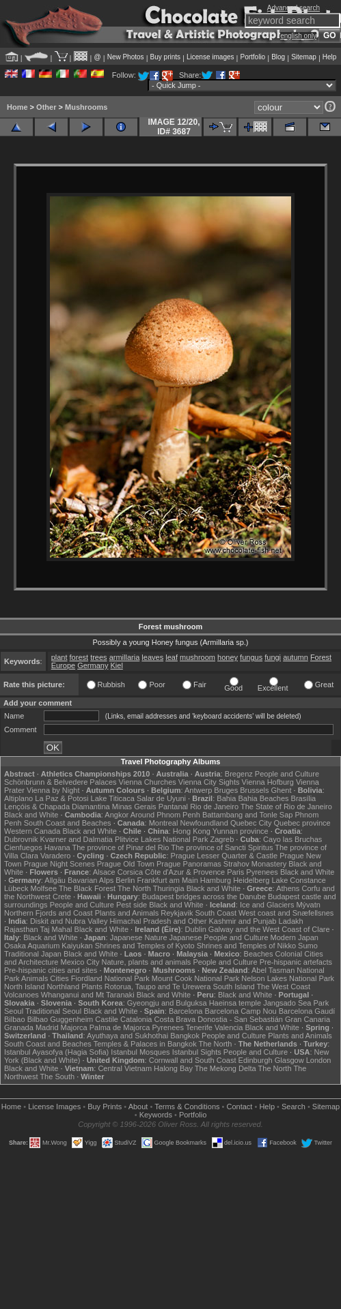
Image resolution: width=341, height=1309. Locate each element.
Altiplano (18, 798)
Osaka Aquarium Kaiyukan (48, 946)
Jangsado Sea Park (296, 1003)
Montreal (163, 823)
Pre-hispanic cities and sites (50, 970)
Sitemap (303, 57)
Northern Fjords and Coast (48, 913)
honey (227, 657)
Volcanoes (21, 995)
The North (134, 888)
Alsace (104, 872)
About (138, 1106)
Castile (106, 1019)
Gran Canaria (307, 1019)
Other (46, 107)
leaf (171, 657)
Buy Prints (104, 1106)
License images (210, 57)
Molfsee (44, 888)
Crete (62, 896)
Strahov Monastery (254, 864)
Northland (62, 986)
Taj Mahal (56, 929)
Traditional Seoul (53, 1011)
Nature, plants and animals (146, 962)
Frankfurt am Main (167, 880)
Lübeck (16, 888)
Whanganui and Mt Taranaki (88, 995)
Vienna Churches (147, 782)
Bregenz (239, 774)
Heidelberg (251, 880)
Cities (59, 978)
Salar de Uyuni (161, 798)
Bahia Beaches (263, 798)
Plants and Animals (127, 913)
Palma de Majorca (120, 1027)
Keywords (155, 1115)
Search (293, 1106)
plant (59, 657)
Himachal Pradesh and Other (158, 921)
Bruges (226, 790)
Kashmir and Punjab (242, 921)
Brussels (254, 790)
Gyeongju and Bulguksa (167, 1003)
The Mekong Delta (225, 1068)
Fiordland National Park (110, 978)
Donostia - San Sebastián (240, 1019)
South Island (233, 986)
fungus (251, 657)
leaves (152, 657)
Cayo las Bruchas (292, 839)
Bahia (226, 798)
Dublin (195, 929)
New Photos (125, 57)
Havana (57, 847)
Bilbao (14, 1019)
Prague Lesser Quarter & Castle (224, 856)
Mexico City (80, 962)
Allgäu (55, 880)
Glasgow (289, 1060)
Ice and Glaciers (267, 905)
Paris (235, 872)
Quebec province (301, 823)
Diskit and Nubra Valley (69, 921)
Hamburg (215, 880)
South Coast (215, 913)
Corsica (130, 872)
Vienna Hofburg (268, 782)
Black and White (31, 815)
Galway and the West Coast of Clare (269, 929)
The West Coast (283, 986)
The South (57, 1076)
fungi (272, 657)
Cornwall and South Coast (192, 1060)
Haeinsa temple (235, 1003)
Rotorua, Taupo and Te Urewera (158, 986)
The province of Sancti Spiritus (222, 847)
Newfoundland (204, 823)
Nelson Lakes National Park (287, 978)
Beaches (258, 954)
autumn (295, 657)
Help (330, 57)
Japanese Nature (138, 937)
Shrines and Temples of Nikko (246, 946)
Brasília (303, 798)
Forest (320, 657)
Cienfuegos (23, 847)
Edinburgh (255, 1060)
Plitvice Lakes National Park (161, 839)
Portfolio (252, 57)
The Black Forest (87, 888)
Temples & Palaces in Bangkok (145, 1044)
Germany (92, 665)
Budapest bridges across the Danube (204, 896)
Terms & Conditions (186, 1106)
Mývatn (308, 905)
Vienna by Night (53, 790)
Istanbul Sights (196, 1052)
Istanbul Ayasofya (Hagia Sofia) (56, 1052)
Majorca (74, 1027)
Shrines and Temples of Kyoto (145, 946)
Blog (278, 57)
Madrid (47, 1027)
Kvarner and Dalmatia (76, 839)
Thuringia (169, 888)
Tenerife (199, 1027)
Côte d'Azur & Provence (185, 872)
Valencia (229, 1027)
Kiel (117, 665)
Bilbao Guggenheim (60, 1019)
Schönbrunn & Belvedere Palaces (60, 782)
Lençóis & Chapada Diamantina (57, 806)
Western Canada (32, 831)
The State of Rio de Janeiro (286, 806)
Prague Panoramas (188, 864)
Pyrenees (261, 872)
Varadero (55, 856)
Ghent (281, 790)
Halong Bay (173, 1068)
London (318, 1060)
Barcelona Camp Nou (241, 1011)
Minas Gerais (134, 806)
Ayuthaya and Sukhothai (127, 1036)
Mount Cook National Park (195, 978)
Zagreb (222, 839)
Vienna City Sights (209, 782)
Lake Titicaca (113, 798)
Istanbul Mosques (140, 1052)
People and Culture (287, 774)
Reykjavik (177, 913)
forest (79, 657)
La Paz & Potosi (61, 798)
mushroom (197, 657)
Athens (287, 888)
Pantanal (173, 806)
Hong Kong (191, 831)
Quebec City (251, 823)
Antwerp (198, 790)
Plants (92, 986)
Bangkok (185, 1036)
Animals (34, 978)
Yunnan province (241, 831)
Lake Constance (298, 880)
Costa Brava (175, 1019)
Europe (63, 665)
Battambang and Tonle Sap (247, 815)
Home (17, 107)
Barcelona (186, 1011)
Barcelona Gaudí (307, 1011)
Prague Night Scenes (59, 864)
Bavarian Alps (90, 880)
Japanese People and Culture (219, 937)
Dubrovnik (21, 839)
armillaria (124, 657)
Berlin (125, 880)
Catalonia (136, 1019)
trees (98, 657)
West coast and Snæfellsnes (285, 913)
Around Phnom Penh (165, 815)
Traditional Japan (33, 954)
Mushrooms (86, 107)
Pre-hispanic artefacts (296, 962)
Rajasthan (21, 929)
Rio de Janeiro (214, 806)
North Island (24, 986)
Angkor (116, 815)
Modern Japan (294, 937)
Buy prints (165, 57)
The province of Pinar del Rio (120, 847)
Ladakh (291, 921)
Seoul (13, 1011)
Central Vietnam (125, 1068)
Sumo (308, 946)
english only (298, 36)
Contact (240, 1106)
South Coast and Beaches (67, 823)
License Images (54, 1106)
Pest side (131, 905)
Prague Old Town (125, 864)
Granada (18, 1027)
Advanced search (293, 8)
